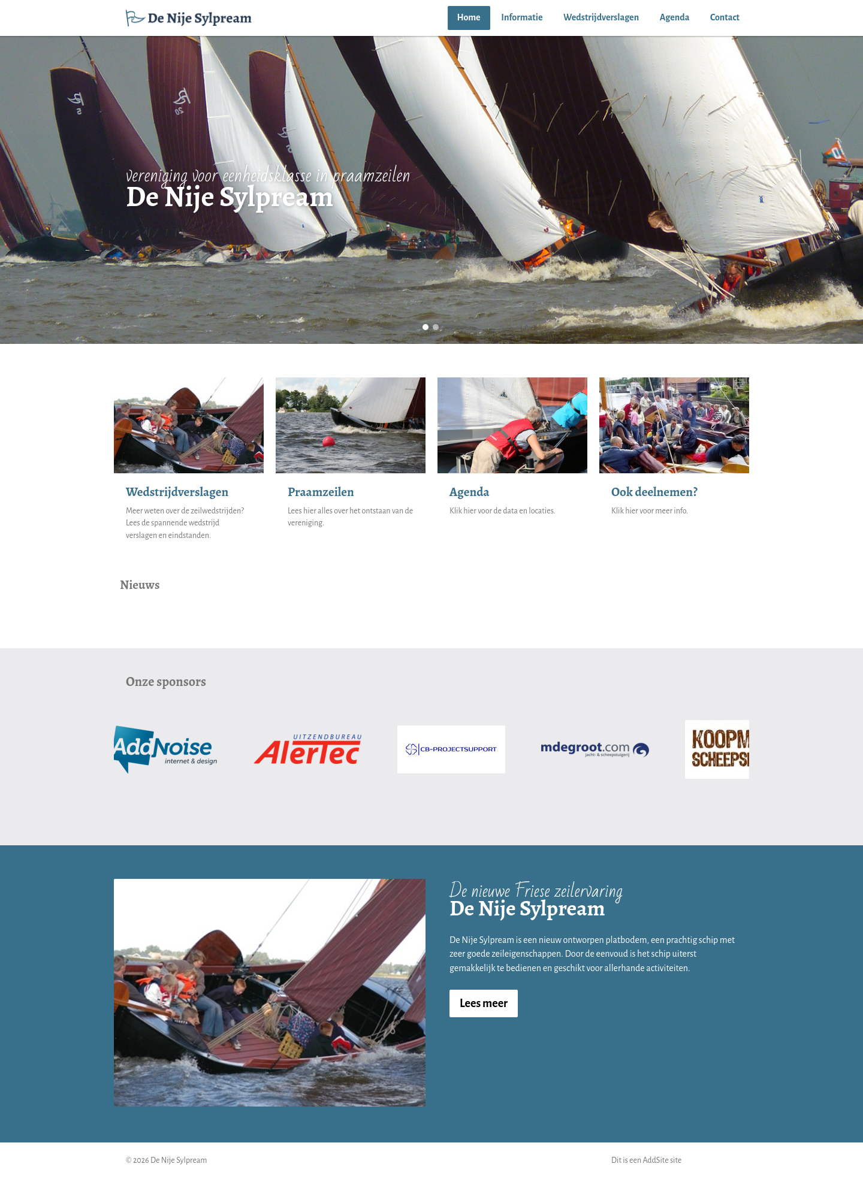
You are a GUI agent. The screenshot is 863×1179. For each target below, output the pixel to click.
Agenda (675, 17)
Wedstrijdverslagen (601, 17)
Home (469, 17)
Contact (725, 17)
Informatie (521, 17)
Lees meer (484, 1003)
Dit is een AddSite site (646, 1160)
